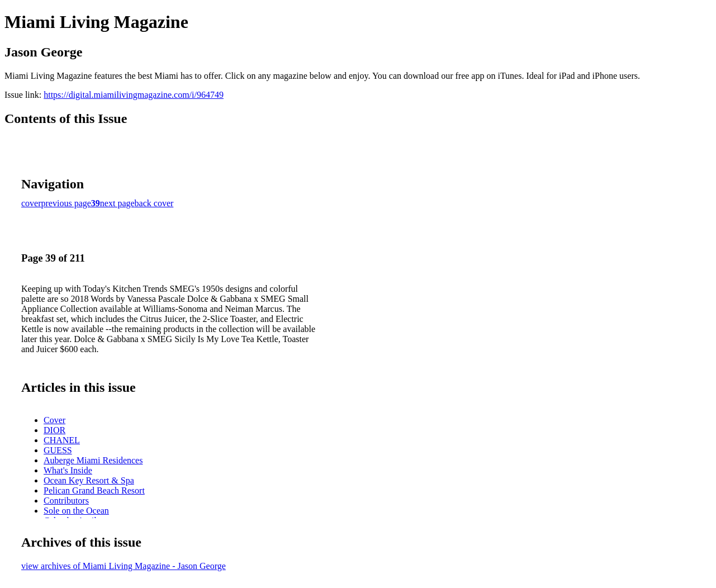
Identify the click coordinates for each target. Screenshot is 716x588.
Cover (54, 420)
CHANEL (62, 440)
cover (31, 203)
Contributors (66, 500)
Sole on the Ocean (76, 510)
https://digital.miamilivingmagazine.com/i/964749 (134, 94)
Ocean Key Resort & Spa (89, 480)
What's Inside (68, 470)
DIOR (54, 430)
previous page (66, 203)
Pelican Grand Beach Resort (94, 490)
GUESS (58, 450)
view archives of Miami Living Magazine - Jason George (123, 566)
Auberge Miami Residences (93, 460)
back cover (154, 203)
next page (117, 203)
